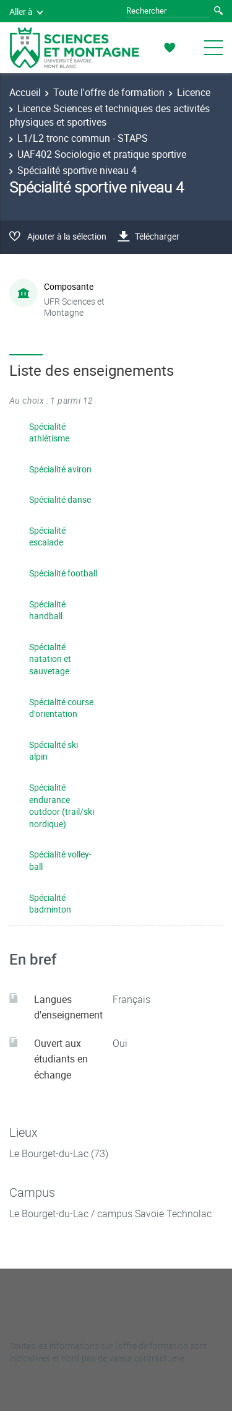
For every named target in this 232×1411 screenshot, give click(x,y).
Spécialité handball (47, 610)
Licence (193, 92)
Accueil (25, 92)
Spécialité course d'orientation (61, 708)
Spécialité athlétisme (49, 432)
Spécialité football (63, 573)
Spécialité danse (60, 499)
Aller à (26, 11)
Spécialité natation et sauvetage (50, 659)
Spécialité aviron (60, 469)
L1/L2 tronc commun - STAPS (82, 138)
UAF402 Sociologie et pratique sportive (101, 154)
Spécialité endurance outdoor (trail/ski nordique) (61, 805)
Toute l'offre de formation (109, 92)
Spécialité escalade (47, 536)
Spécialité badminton (50, 904)
